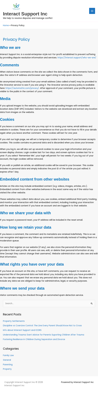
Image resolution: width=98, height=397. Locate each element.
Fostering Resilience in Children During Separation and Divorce (34, 339)
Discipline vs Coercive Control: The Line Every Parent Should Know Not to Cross (42, 325)
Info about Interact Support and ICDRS (22, 330)
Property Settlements (14, 321)
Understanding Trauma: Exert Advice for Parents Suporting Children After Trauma (43, 334)
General (7, 360)
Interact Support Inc (25, 13)
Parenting (8, 364)
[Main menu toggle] (92, 11)
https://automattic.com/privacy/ (22, 88)
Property (7, 369)
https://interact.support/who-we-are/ (77, 57)
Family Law (8, 355)
